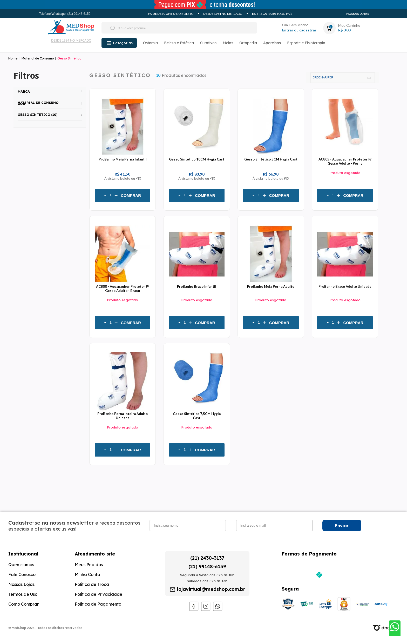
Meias (228, 43)
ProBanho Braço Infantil (196, 286)
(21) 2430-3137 (207, 558)
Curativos (208, 43)
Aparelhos (272, 43)
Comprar (131, 195)
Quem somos (21, 564)
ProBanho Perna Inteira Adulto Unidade (122, 416)
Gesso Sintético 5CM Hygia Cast (270, 159)
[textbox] (169, 28)
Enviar (342, 525)
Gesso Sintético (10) (37, 115)
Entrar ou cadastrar (299, 30)
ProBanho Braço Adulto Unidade (344, 286)
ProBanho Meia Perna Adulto (270, 286)
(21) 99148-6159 (207, 567)
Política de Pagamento (98, 604)
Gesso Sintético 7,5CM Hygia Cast (197, 416)
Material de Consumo (38, 58)
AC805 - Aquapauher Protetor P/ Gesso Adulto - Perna (344, 161)
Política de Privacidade (98, 594)
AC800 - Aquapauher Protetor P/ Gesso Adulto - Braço (122, 288)
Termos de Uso (22, 594)
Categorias (123, 43)
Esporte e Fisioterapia (306, 43)
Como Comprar (23, 604)
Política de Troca (92, 584)
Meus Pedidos (89, 564)
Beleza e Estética (179, 43)
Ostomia (150, 43)
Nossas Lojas (357, 14)
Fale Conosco (22, 574)
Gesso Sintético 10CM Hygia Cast (196, 159)
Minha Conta (87, 574)
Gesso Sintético (69, 58)
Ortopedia (248, 43)
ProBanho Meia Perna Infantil (123, 159)
